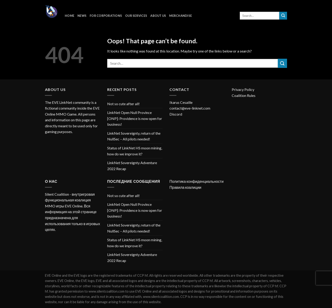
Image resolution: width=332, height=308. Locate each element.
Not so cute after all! (123, 104)
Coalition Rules (243, 95)
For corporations (106, 15)
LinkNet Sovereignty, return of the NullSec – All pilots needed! (133, 136)
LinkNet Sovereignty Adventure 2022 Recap (132, 165)
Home (69, 15)
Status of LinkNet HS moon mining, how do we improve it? (134, 151)
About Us (158, 15)
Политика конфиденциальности (196, 181)
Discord (175, 114)
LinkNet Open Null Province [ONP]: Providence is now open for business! (134, 118)
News (81, 15)
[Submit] (283, 16)
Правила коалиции (185, 187)
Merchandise (180, 15)
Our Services (136, 15)
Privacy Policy (243, 89)
